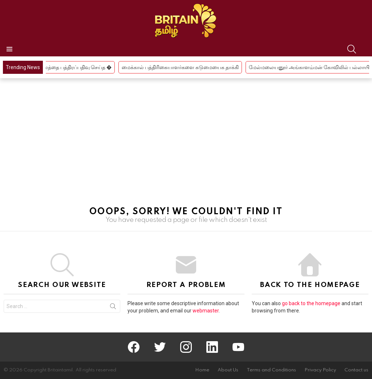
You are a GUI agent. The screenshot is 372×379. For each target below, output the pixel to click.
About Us (228, 370)
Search (113, 308)
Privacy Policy (320, 370)
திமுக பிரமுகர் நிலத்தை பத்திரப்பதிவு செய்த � (65, 67)
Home (202, 370)
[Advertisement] (186, 146)
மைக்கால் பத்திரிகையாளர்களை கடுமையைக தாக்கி (186, 67)
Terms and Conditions (271, 370)
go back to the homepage (311, 303)
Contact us (356, 370)
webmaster (206, 311)
